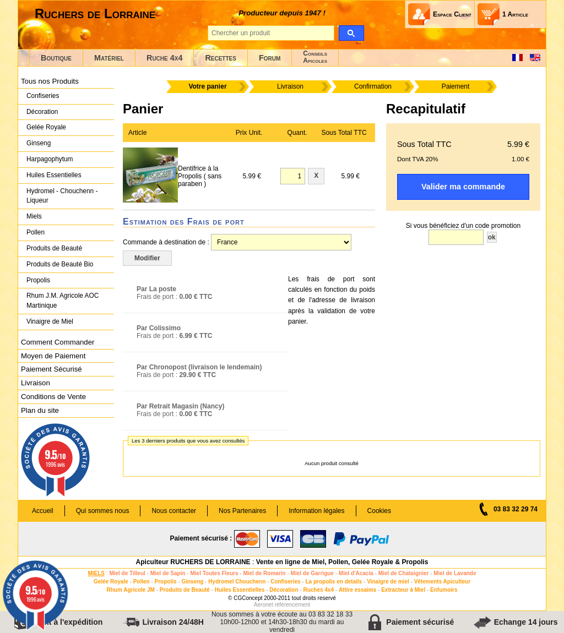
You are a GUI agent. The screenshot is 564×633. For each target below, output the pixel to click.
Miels (34, 216)
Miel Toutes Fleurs (214, 573)
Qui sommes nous (102, 511)
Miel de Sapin (168, 573)
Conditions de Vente (53, 396)
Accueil (42, 511)
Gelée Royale (46, 127)
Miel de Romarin (264, 573)
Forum (269, 57)
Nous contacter (173, 511)
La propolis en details (334, 582)
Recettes (220, 57)
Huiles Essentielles (54, 175)
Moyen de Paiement (53, 356)
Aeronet (263, 605)
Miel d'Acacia (356, 573)
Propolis (38, 280)
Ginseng (38, 143)
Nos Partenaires (242, 511)
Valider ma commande (463, 186)
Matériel (109, 57)
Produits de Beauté (54, 248)
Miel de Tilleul (127, 573)
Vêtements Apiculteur (442, 582)
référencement (292, 605)
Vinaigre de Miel (49, 321)
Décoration (42, 112)
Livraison (35, 383)
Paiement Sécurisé (51, 369)
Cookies (379, 511)
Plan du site (40, 410)
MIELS (96, 573)
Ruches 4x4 (318, 590)
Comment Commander (57, 342)
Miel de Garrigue (312, 573)
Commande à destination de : (166, 242)
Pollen (35, 232)
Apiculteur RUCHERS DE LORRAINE (193, 562)
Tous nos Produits (50, 81)
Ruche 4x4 (164, 57)
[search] (351, 33)
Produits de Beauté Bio (59, 264)
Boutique (56, 57)
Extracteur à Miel (403, 590)
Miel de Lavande (454, 573)
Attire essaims (357, 590)
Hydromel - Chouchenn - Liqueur (61, 196)
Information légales (316, 511)
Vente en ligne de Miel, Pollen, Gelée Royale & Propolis (342, 562)
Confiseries (42, 96)
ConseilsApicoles (315, 57)
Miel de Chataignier (403, 573)
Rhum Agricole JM (130, 590)
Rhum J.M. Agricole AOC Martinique (62, 300)
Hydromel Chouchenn (236, 582)
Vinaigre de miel (388, 582)
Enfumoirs (443, 590)
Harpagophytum (49, 159)
